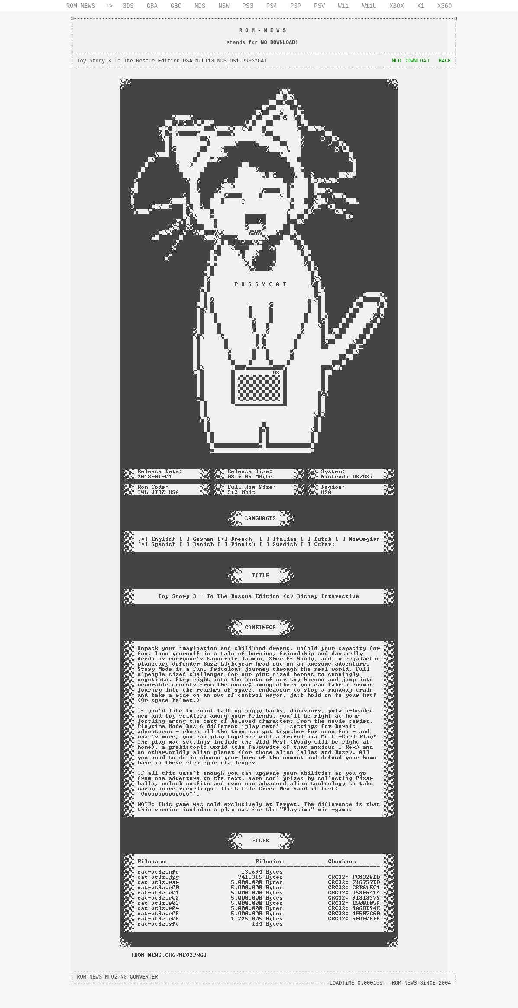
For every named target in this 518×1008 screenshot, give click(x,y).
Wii (343, 6)
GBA (152, 6)
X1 (420, 6)
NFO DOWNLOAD (410, 61)
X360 (444, 6)
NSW (223, 6)
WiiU (369, 6)
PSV (319, 6)
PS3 (248, 6)
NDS (199, 6)
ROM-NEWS (80, 6)
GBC (176, 6)
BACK (445, 61)
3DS (128, 6)
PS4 (271, 6)
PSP (295, 6)
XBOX (396, 6)
